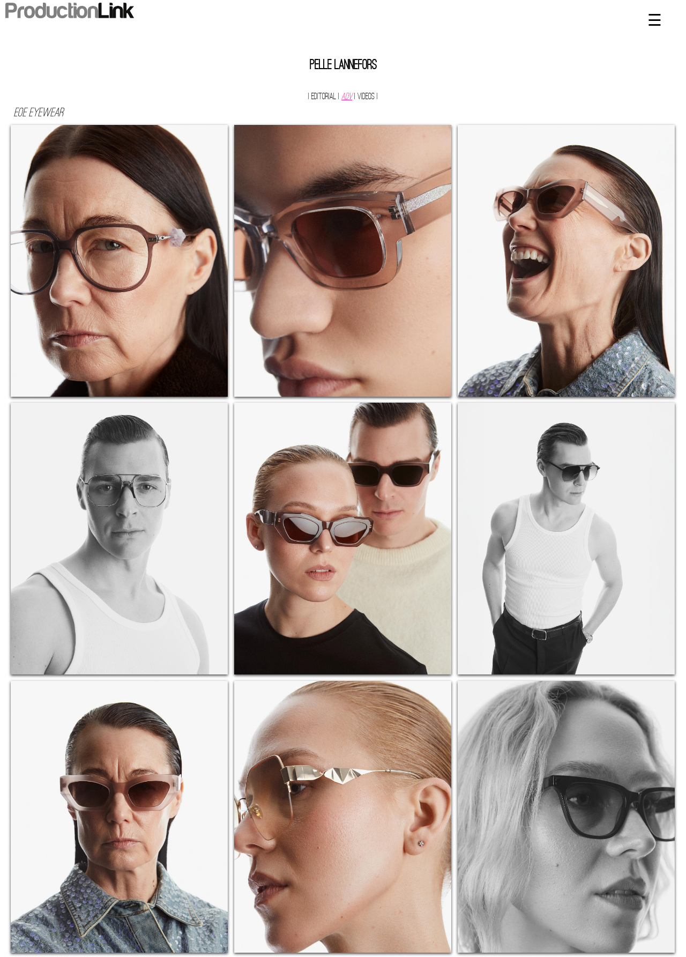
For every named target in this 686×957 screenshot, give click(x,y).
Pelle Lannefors (343, 66)
